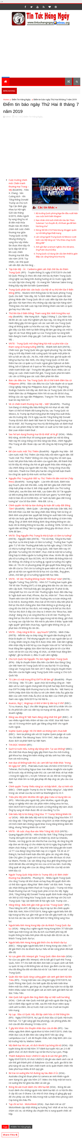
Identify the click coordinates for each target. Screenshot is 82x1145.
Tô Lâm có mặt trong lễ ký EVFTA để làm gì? (31, 679)
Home (6, 99)
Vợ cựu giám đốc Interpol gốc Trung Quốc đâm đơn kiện (37, 956)
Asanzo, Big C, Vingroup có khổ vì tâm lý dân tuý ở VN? (36, 703)
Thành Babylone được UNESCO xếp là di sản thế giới (35, 1055)
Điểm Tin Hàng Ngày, (33, 116)
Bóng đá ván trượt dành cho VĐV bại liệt (29, 1086)
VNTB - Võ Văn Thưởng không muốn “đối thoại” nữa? (35, 578)
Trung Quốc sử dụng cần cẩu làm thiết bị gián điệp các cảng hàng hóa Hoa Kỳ (57, 255)
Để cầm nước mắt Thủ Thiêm (24, 451)
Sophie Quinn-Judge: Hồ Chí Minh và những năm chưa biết (38, 730)
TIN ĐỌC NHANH (17, 744)
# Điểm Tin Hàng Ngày (21, 1126)
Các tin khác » (47, 207)
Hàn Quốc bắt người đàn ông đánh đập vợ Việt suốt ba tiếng (39, 997)
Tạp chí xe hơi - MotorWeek (23, 1104)
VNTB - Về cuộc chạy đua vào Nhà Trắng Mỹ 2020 (34, 831)
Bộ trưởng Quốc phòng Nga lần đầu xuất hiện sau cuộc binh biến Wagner (57, 215)
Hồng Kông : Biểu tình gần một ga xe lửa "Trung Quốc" (36, 904)
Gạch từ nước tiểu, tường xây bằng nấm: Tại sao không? (37, 748)
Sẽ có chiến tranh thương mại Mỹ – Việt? (29, 404)
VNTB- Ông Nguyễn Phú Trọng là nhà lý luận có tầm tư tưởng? (40, 535)
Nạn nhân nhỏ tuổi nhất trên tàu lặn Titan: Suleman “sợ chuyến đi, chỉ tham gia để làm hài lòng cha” (56, 223)
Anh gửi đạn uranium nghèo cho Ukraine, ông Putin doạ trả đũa (55, 248)
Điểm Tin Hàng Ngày (21, 99)
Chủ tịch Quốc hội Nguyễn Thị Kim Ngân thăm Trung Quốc (38, 659)
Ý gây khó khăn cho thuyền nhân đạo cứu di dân (33, 1028)
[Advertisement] (42, 53)
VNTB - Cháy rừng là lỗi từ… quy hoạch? (29, 632)
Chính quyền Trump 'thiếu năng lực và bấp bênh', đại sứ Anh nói (41, 786)
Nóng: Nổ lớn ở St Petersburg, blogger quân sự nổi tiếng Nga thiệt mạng (56, 231)
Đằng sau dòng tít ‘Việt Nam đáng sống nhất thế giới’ (35, 717)
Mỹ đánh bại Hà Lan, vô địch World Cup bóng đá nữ (35, 1045)
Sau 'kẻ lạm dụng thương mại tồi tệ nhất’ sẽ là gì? (33, 434)
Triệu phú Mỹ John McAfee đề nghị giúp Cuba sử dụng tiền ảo (40, 796)
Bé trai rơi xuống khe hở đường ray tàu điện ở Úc (33, 1073)
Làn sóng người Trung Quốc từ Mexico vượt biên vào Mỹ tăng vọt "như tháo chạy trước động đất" (56, 239)
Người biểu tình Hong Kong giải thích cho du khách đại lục (38, 942)
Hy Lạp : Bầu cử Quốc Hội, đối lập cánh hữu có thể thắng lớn (39, 1014)
